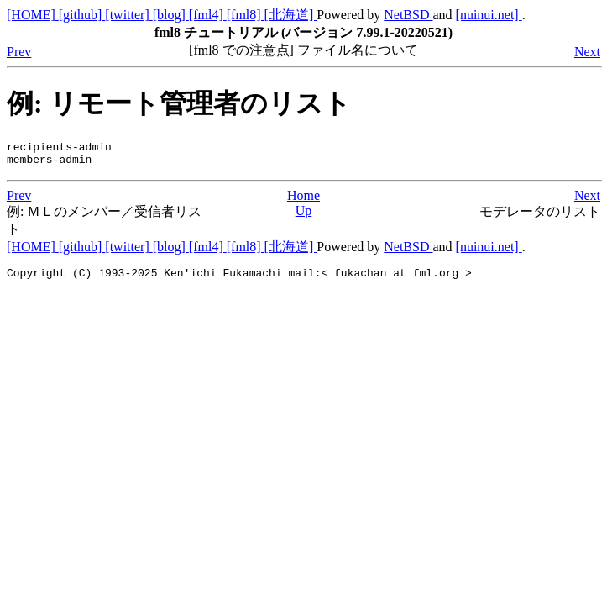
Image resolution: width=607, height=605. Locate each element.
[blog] (171, 15)
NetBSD (408, 15)
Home (303, 200)
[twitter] (128, 15)
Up (304, 215)
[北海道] (290, 15)
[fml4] (208, 15)
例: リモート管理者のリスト (179, 103)
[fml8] (245, 15)
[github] (82, 15)
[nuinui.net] (489, 15)
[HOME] (33, 15)
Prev (19, 52)
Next (587, 52)
